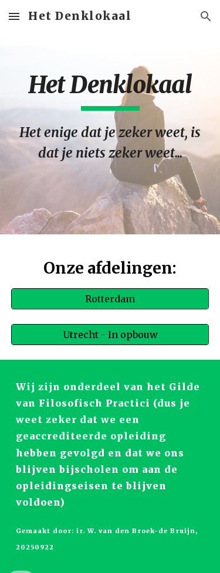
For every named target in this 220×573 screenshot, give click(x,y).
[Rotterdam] (110, 299)
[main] (110, 117)
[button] (14, 16)
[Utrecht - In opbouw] (110, 334)
